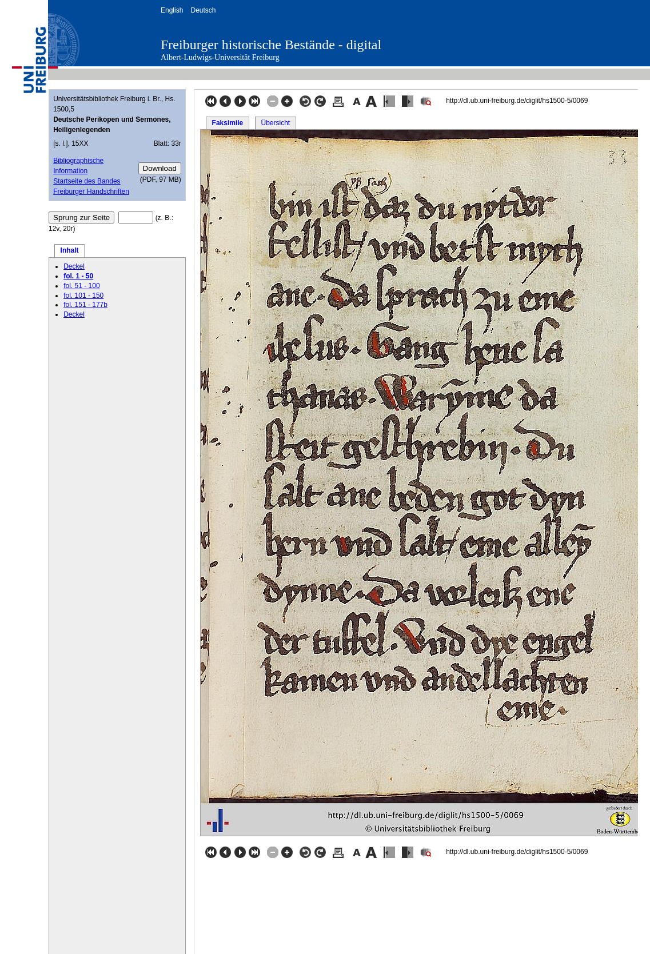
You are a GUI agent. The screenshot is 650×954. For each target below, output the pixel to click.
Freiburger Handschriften (91, 191)
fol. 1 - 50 (78, 276)
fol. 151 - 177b (85, 305)
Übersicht (275, 123)
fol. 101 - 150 (83, 296)
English (172, 10)
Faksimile (228, 123)
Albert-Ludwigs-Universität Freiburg (220, 57)
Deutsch (203, 10)
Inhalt (70, 250)
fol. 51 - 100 (81, 286)
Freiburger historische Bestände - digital (271, 44)
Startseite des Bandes (86, 181)
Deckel (74, 266)
